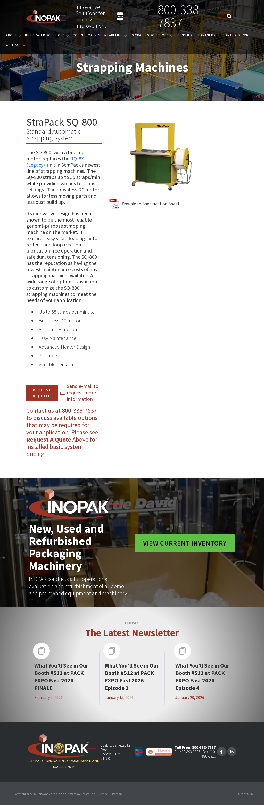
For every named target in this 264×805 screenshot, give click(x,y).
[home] (46, 16)
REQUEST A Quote (42, 392)
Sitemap (116, 794)
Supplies (184, 35)
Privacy (103, 794)
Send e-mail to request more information (82, 392)
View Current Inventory (185, 543)
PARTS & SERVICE (237, 35)
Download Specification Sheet (150, 204)
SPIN (250, 794)
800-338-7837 (180, 16)
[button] (12, 35)
